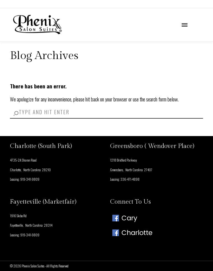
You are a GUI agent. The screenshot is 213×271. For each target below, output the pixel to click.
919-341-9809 (29, 179)
